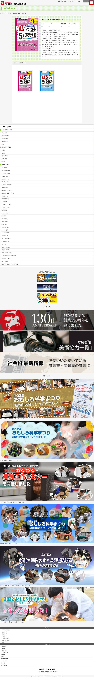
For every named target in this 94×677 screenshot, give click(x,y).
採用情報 (72, 1)
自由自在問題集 (5, 233)
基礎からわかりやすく (7, 258)
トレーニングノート (6, 204)
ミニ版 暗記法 (5, 176)
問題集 (3, 153)
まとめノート (5, 196)
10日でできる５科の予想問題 (9, 255)
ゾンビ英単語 (5, 167)
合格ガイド (4, 224)
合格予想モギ (5, 221)
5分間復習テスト (6, 207)
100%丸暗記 (5, 244)
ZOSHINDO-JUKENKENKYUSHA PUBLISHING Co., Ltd (45, 676)
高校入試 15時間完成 (7, 190)
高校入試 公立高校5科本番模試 (10, 264)
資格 (3, 144)
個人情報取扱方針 (5, 658)
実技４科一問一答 (6, 235)
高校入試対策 (5, 141)
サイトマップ (4, 660)
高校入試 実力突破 (6, 184)
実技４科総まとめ (6, 247)
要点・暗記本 (5, 156)
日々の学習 (4, 133)
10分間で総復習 (5, 241)
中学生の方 (8, 13)
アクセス (66, 1)
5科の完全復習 (5, 181)
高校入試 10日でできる (8, 193)
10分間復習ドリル (6, 199)
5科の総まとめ (5, 179)
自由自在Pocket (5, 227)
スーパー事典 (5, 230)
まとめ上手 (4, 201)
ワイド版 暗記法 (6, 173)
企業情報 (60, 1)
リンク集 (3, 663)
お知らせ (3, 656)
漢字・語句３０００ (6, 238)
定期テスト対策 (5, 135)
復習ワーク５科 (5, 250)
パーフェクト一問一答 (7, 261)
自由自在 (4, 216)
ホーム (1, 13)
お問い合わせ (79, 1)
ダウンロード (88, 1)
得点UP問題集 (5, 218)
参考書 (3, 150)
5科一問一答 (5, 187)
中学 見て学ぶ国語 (6, 252)
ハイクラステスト (6, 213)
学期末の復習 (5, 138)
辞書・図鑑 (4, 158)
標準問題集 (4, 210)
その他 (3, 161)
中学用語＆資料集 (6, 170)
